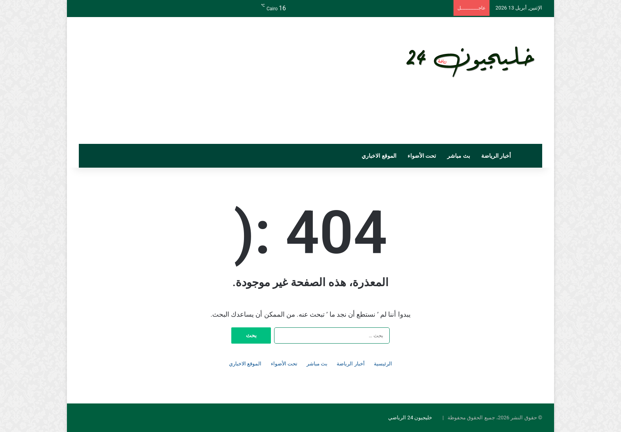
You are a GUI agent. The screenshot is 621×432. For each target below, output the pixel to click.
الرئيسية (383, 364)
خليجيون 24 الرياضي (410, 418)
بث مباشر (458, 156)
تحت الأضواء (422, 156)
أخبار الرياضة (496, 156)
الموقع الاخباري (379, 156)
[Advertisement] (231, 80)
